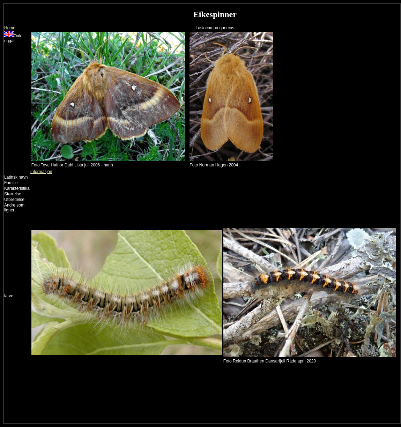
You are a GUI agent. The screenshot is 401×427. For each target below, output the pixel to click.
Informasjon (41, 171)
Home (9, 27)
